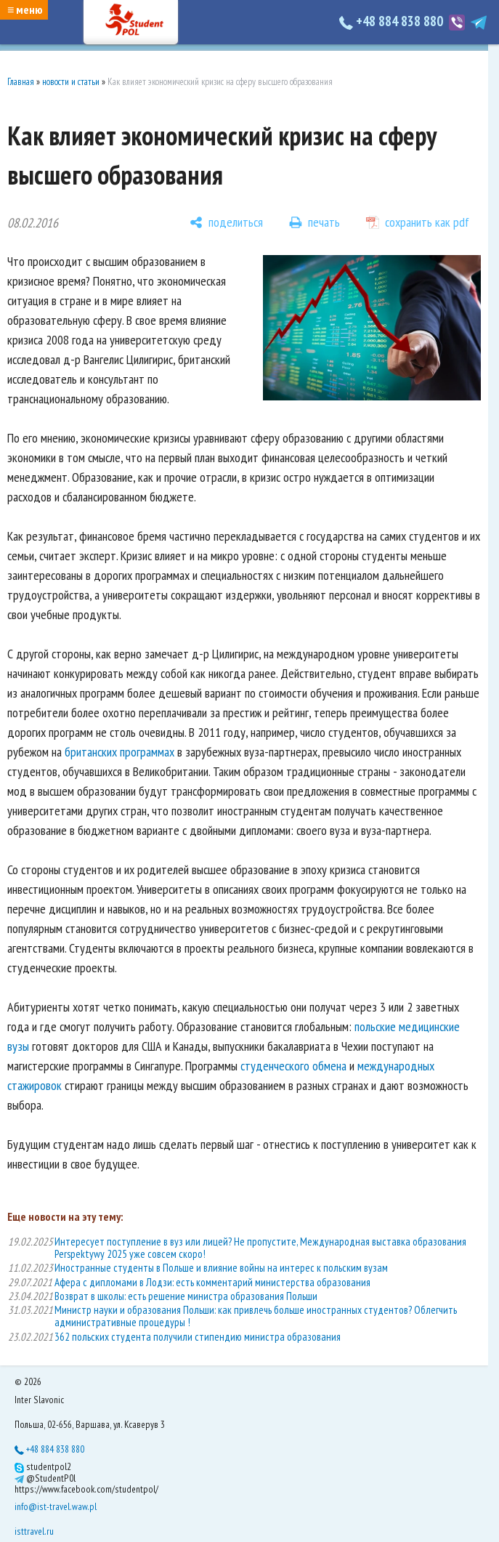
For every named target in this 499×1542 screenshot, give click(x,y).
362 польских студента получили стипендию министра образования (197, 1337)
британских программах (121, 751)
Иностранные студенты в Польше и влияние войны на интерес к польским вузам (221, 1268)
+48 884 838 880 (392, 21)
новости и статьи (71, 82)
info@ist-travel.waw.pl (56, 1506)
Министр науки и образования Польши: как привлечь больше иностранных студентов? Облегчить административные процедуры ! (255, 1316)
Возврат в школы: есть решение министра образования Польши (185, 1296)
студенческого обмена (293, 1065)
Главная (20, 82)
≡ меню (24, 9)
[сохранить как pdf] (417, 222)
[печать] (314, 222)
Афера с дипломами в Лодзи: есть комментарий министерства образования (212, 1282)
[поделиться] (226, 222)
